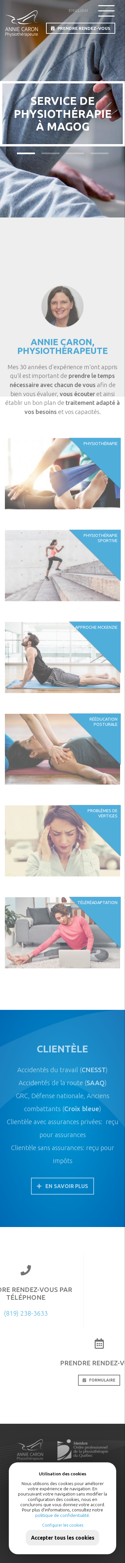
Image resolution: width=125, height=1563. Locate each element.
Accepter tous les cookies (62, 1538)
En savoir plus (62, 1186)
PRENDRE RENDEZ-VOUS (80, 28)
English (78, 10)
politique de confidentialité (62, 1515)
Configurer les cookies (62, 1525)
